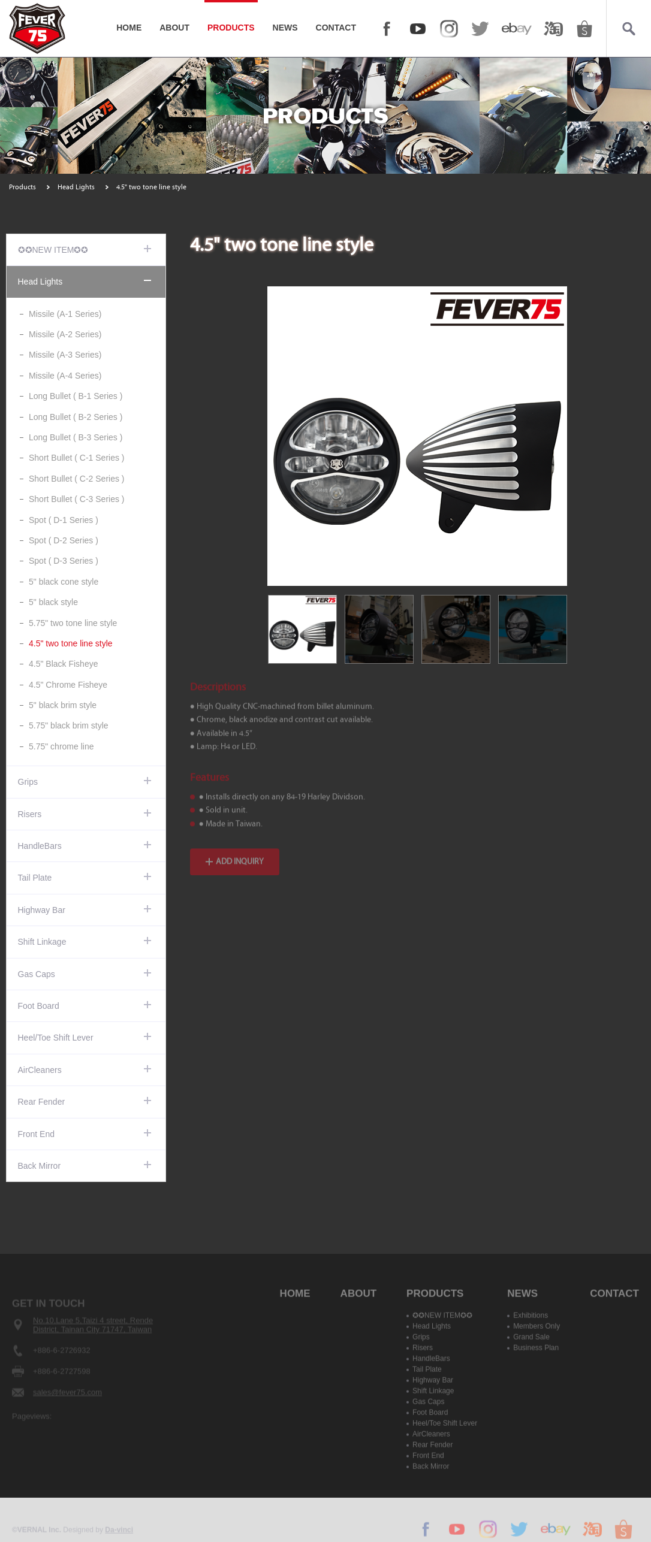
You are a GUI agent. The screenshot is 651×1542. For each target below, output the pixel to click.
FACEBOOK (386, 28)
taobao (553, 28)
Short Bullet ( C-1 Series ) (77, 457)
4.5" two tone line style (71, 643)
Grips (28, 782)
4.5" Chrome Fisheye (68, 685)
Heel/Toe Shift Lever (56, 1037)
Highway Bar (41, 910)
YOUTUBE (417, 28)
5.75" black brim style (68, 725)
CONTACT (336, 27)
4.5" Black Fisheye (63, 664)
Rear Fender (41, 1101)
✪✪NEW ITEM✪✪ (53, 250)
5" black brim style (63, 705)
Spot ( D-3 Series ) (63, 561)
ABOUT (174, 27)
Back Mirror (39, 1166)
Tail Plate (35, 877)
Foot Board (38, 1006)
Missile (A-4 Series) (65, 375)
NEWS (285, 27)
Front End (36, 1134)
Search (628, 29)
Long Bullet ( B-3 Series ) (75, 437)
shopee (584, 28)
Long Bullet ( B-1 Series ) (75, 396)
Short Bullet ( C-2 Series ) (77, 478)
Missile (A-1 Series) (65, 314)
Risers (30, 814)
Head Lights (76, 187)
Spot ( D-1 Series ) (63, 520)
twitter (480, 28)
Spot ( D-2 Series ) (63, 540)
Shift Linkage (42, 942)
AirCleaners (40, 1070)
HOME (128, 27)
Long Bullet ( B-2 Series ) (75, 417)
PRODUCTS (231, 27)
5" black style (53, 602)
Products (22, 187)
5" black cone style (63, 581)
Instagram (449, 28)
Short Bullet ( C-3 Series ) (77, 499)
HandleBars (40, 846)
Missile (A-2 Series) (65, 334)
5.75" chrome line (61, 746)
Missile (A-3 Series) (65, 354)
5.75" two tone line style (73, 623)
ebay (517, 28)
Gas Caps (36, 974)
